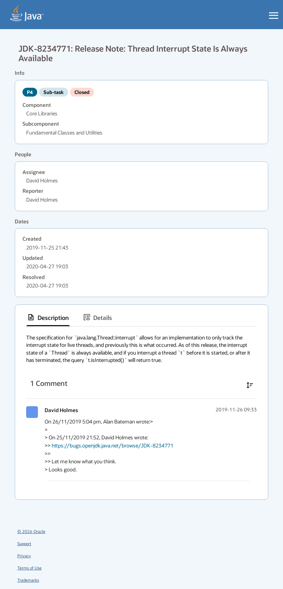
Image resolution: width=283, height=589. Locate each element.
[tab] (48, 317)
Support (24, 543)
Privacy (24, 555)
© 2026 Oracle (31, 531)
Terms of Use (29, 568)
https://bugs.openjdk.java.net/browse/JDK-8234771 (112, 445)
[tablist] (141, 318)
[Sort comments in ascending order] (250, 385)
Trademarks (28, 580)
